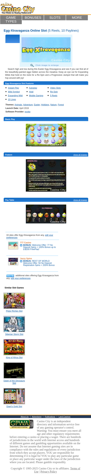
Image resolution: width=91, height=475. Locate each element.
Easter (37, 104)
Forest (61, 104)
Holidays (45, 104)
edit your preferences (21, 278)
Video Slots (55, 88)
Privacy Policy (48, 471)
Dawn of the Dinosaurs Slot (14, 382)
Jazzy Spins (26, 258)
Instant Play (13, 88)
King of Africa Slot (14, 357)
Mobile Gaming (36, 95)
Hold (31, 92)
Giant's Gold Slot (14, 406)
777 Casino (25, 242)
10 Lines (12, 99)
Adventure (28, 104)
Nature (53, 104)
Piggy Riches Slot (14, 311)
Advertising (36, 417)
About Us (24, 417)
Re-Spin (54, 92)
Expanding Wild (15, 95)
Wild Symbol (14, 92)
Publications (50, 417)
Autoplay (33, 88)
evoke (27, 111)
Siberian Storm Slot (14, 334)
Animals (18, 104)
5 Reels (53, 95)
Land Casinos (64, 417)
